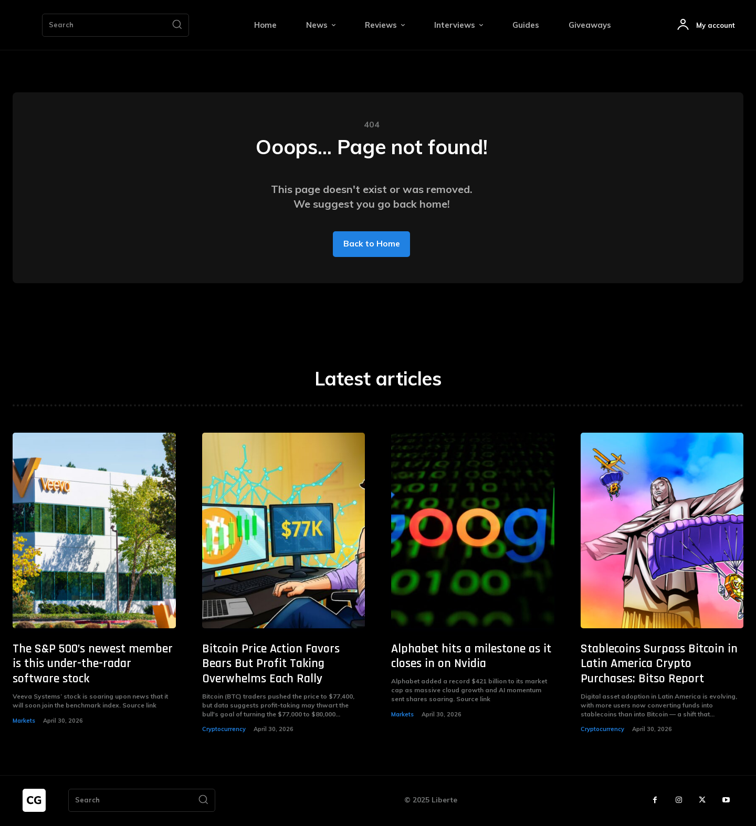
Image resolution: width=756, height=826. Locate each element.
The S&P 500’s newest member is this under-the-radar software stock (93, 664)
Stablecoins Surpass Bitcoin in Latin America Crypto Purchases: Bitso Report (659, 664)
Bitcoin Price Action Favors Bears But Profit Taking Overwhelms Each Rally (271, 664)
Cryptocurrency (224, 730)
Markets (24, 721)
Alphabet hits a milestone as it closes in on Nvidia (471, 656)
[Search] (177, 25)
